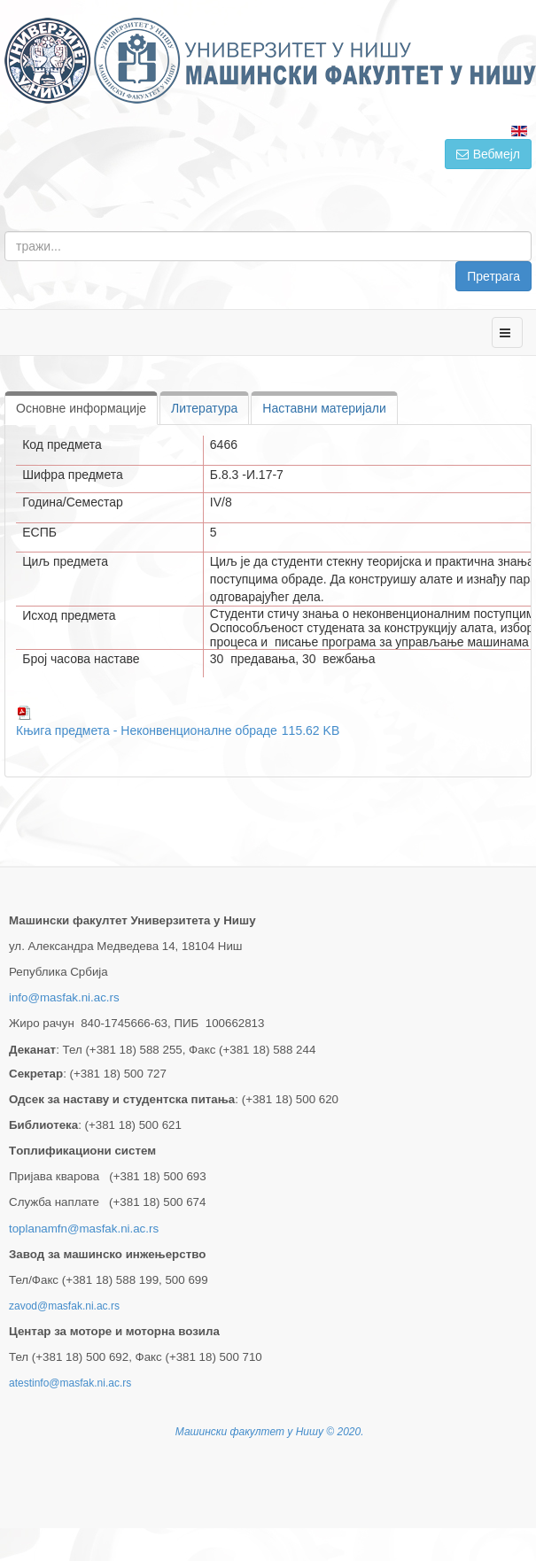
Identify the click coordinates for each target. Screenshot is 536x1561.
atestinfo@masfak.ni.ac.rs (70, 1383)
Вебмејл (488, 154)
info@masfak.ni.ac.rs (64, 997)
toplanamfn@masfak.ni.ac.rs (84, 1228)
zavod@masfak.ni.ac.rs (64, 1306)
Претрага (493, 276)
